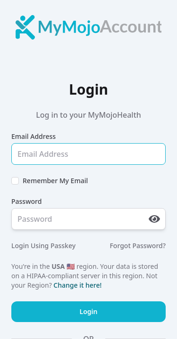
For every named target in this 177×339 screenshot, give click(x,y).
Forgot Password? (138, 245)
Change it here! (77, 285)
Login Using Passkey (43, 245)
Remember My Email (55, 180)
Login (89, 311)
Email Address (33, 136)
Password (26, 201)
